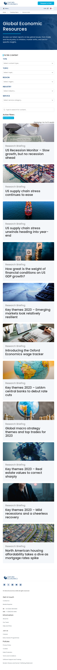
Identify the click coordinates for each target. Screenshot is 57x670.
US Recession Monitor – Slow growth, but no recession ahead (27, 154)
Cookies (5, 648)
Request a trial (45, 3)
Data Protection (7, 652)
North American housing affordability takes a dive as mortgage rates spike (26, 554)
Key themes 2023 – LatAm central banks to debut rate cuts (26, 391)
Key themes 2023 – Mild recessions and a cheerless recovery (26, 513)
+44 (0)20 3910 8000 (11, 609)
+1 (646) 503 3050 (11, 611)
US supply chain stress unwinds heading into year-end (26, 232)
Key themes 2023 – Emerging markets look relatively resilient (27, 313)
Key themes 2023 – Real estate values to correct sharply (23, 473)
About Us (5, 618)
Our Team (6, 622)
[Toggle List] (52, 63)
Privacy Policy (7, 645)
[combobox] (27, 63)
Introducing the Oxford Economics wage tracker (24, 352)
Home (4, 12)
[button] (8, 118)
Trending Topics (14, 12)
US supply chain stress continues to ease (22, 193)
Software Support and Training (12, 659)
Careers (5, 634)
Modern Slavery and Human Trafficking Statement (17, 663)
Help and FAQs (7, 626)
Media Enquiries (7, 604)
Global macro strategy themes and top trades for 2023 (25, 432)
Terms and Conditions (9, 656)
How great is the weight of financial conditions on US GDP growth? (25, 272)
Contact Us (6, 601)
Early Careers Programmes (11, 638)
